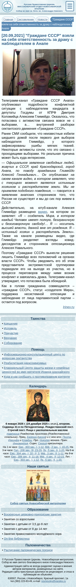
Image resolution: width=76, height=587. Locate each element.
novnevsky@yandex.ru (53, 581)
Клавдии (27, 440)
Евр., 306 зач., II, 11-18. (25, 456)
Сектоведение (25, 19)
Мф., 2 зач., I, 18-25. (57, 446)
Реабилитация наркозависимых (25, 363)
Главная (8, 19)
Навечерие (13, 433)
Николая (45, 440)
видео (42, 212)
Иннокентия (20, 443)
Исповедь (10, 328)
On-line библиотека (16, 538)
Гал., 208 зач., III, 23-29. (28, 450)
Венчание (10, 338)
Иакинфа (13, 440)
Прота (66, 436)
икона (42, 436)
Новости (42, 19)
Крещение (11, 323)
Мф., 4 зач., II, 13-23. (52, 456)
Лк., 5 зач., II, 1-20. (54, 450)
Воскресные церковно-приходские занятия (32, 514)
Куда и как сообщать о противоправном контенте (37, 376)
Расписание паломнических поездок (28, 550)
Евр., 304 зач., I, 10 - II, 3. (25, 453)
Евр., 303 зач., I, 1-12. (31, 446)
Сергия (42, 443)
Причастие (11, 333)
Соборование (13, 343)
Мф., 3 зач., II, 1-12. (52, 453)
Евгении (32, 436)
